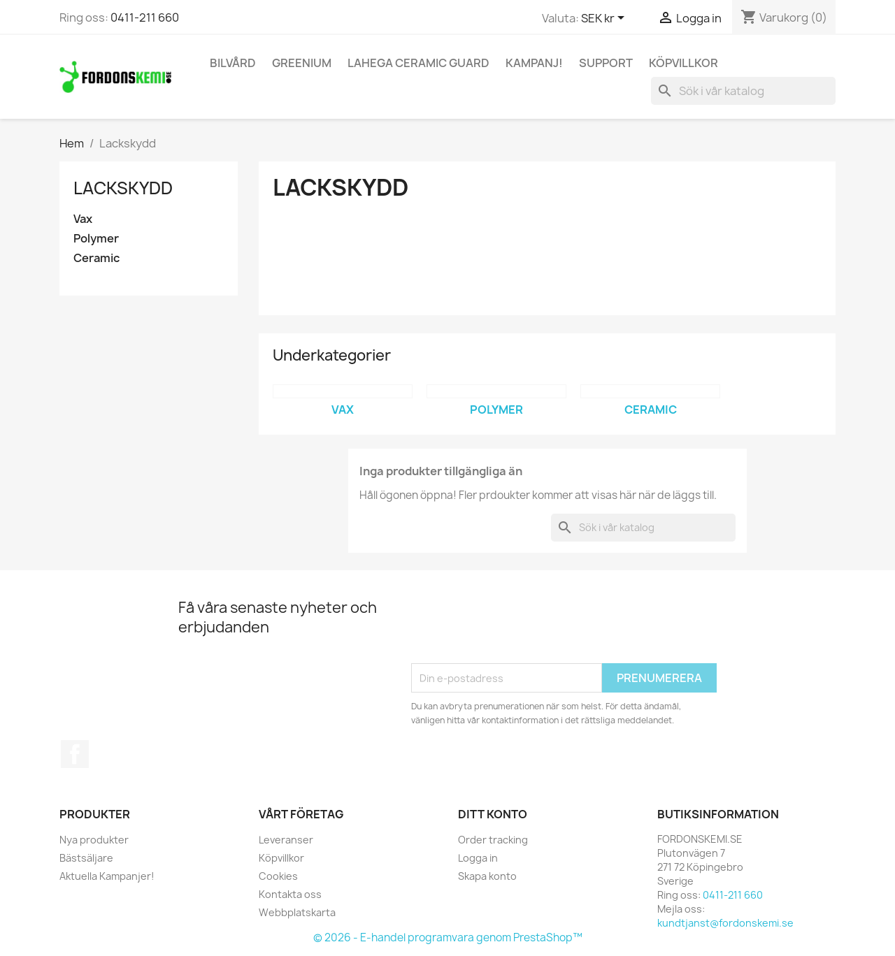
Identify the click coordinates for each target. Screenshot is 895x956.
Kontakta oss (290, 894)
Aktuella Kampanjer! (107, 876)
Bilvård (233, 63)
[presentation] (517, 629)
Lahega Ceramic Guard (418, 63)
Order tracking (493, 839)
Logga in (478, 857)
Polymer (96, 238)
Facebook (75, 754)
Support (606, 63)
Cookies (278, 876)
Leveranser (286, 839)
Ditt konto (492, 814)
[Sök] (743, 91)
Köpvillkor (683, 63)
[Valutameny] (605, 18)
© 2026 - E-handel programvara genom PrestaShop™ (447, 937)
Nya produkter (94, 839)
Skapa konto (487, 876)
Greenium (301, 63)
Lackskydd (123, 188)
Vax (82, 219)
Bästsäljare (86, 857)
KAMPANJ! (534, 63)
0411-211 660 (144, 17)
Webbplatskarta (297, 912)
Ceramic (96, 258)
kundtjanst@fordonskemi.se (725, 922)
